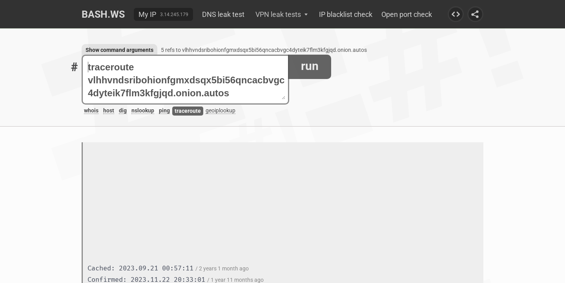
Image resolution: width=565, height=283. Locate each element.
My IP (147, 14)
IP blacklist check (345, 14)
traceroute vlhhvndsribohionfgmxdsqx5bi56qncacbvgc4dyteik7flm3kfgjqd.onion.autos (186, 80)
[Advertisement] (285, 204)
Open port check (406, 14)
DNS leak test (223, 14)
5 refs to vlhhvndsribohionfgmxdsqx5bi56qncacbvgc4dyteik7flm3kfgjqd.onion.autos (264, 50)
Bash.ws (103, 14)
